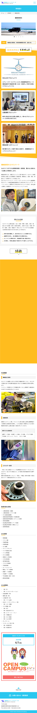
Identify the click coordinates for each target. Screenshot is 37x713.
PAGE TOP (18, 690)
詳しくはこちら (18, 677)
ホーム (2, 13)
